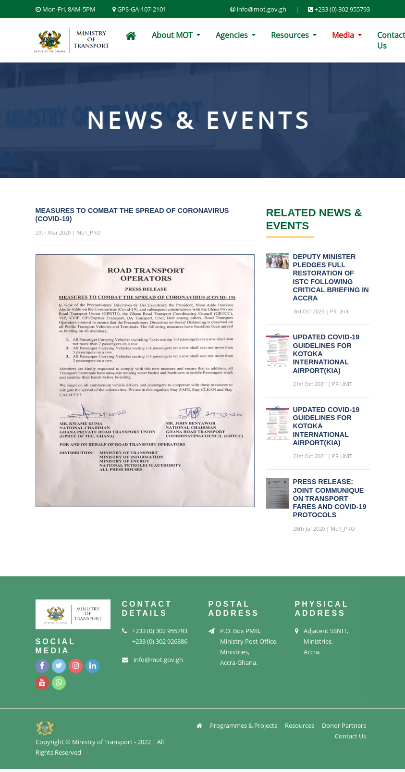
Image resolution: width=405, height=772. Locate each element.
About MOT (173, 35)
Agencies (233, 35)
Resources (291, 35)
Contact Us (350, 734)
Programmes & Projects (243, 723)
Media (344, 35)
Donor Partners (344, 723)
